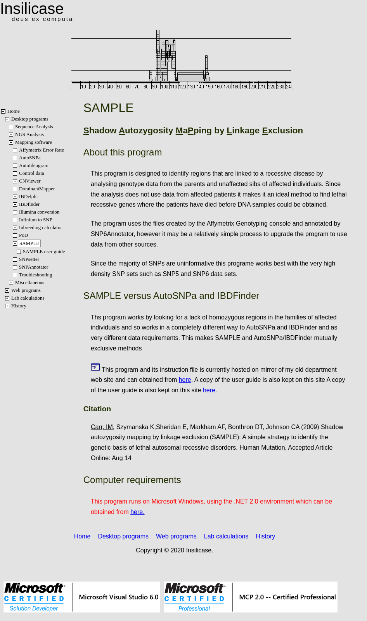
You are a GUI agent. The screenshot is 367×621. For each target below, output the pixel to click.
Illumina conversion (39, 212)
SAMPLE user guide (44, 251)
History (18, 306)
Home (13, 111)
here (185, 379)
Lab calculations (28, 298)
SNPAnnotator (33, 267)
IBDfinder (29, 204)
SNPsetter (29, 259)
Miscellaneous (29, 282)
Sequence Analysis (34, 126)
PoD (23, 235)
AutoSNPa (30, 157)
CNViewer (30, 181)
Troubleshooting (35, 275)
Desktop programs (29, 119)
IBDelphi (28, 196)
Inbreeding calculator (40, 227)
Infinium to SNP (35, 220)
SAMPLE (29, 243)
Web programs (26, 290)
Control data (31, 173)
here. (137, 512)
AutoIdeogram (33, 165)
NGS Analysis (29, 134)
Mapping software (33, 142)
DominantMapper (37, 188)
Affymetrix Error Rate (41, 150)
